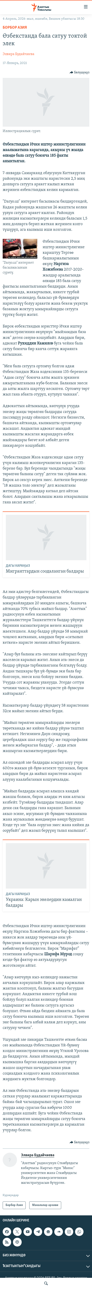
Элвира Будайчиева (18, 54)
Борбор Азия (15, 28)
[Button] (80, 72)
